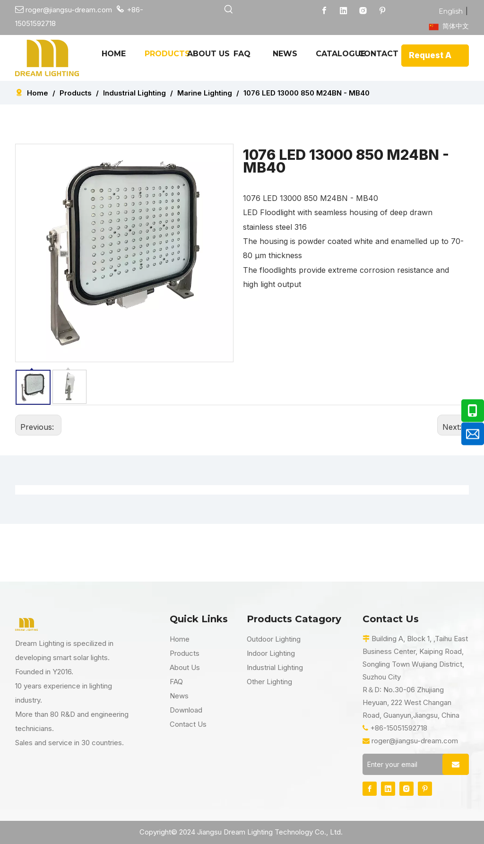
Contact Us (188, 724)
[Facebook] (324, 10)
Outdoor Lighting (274, 639)
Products (184, 653)
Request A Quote (430, 59)
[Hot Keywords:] (229, 9)
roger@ (32, 9)
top (464, 803)
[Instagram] (363, 10)
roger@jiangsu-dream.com (415, 740)
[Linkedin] (344, 10)
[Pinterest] (382, 10)
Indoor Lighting (271, 653)
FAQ (176, 681)
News (179, 695)
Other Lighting (269, 681)
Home (180, 639)
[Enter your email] (400, 764)
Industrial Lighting (275, 667)
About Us (185, 667)
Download (186, 709)
